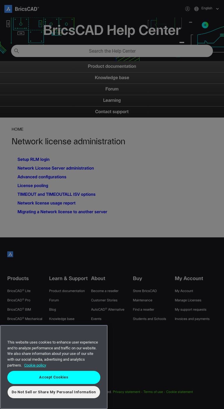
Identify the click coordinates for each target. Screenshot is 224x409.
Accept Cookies (53, 377)
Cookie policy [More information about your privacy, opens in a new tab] (35, 365)
